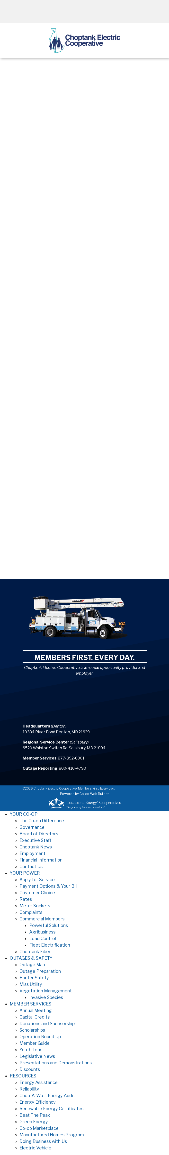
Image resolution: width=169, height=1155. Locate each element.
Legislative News (37, 1056)
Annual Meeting (35, 1010)
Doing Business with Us (43, 1141)
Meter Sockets (34, 905)
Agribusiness (42, 931)
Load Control (42, 938)
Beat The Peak (34, 1115)
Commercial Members (41, 918)
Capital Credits (34, 1017)
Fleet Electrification (49, 945)
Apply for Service (37, 879)
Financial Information (40, 859)
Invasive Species (46, 997)
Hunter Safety (34, 977)
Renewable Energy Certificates (51, 1108)
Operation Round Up (40, 1036)
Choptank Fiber (35, 951)
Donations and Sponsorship (47, 1023)
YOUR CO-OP (24, 814)
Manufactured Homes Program (51, 1134)
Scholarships (32, 1030)
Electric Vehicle (35, 1147)
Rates (25, 899)
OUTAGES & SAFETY (31, 958)
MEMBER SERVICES (30, 1003)
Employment (32, 853)
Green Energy (33, 1121)
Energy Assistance (38, 1082)
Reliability (29, 1089)
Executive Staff (35, 840)
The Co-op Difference (41, 820)
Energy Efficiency (37, 1102)
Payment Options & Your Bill (48, 886)
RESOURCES (23, 1075)
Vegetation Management (45, 990)
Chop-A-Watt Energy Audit (47, 1095)
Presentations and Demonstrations (55, 1062)
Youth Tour (30, 1049)
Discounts (29, 1069)
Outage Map (32, 964)
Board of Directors (38, 833)
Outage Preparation (40, 971)
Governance (31, 827)
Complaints (30, 912)
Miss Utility (30, 984)
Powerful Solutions (48, 925)
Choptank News (35, 846)
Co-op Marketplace (39, 1128)
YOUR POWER (25, 873)
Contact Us (31, 866)
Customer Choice (37, 892)
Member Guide (34, 1043)
